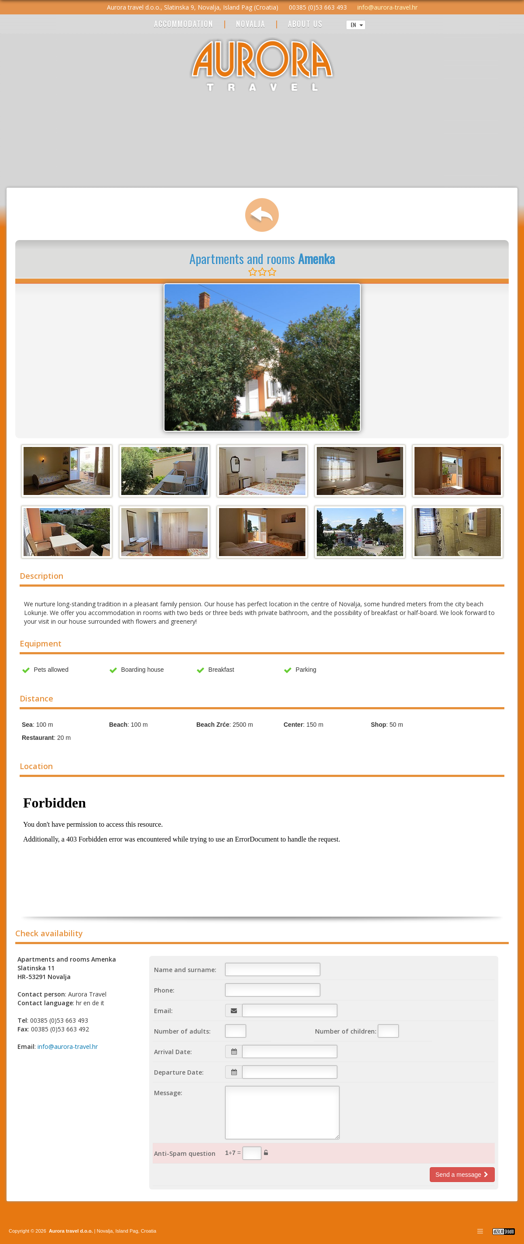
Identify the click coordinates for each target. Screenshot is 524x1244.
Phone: (164, 990)
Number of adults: (182, 1031)
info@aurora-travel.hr (387, 7)
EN (357, 24)
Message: (168, 1093)
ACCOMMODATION (183, 24)
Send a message (462, 1174)
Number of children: (346, 1031)
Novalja (104, 1231)
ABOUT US (305, 24)
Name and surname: (185, 970)
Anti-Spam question (185, 1153)
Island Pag (127, 1231)
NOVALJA (250, 24)
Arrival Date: (173, 1052)
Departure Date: (179, 1072)
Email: (163, 1011)
